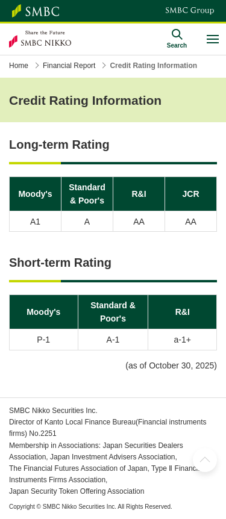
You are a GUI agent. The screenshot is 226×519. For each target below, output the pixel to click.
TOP (205, 460)
